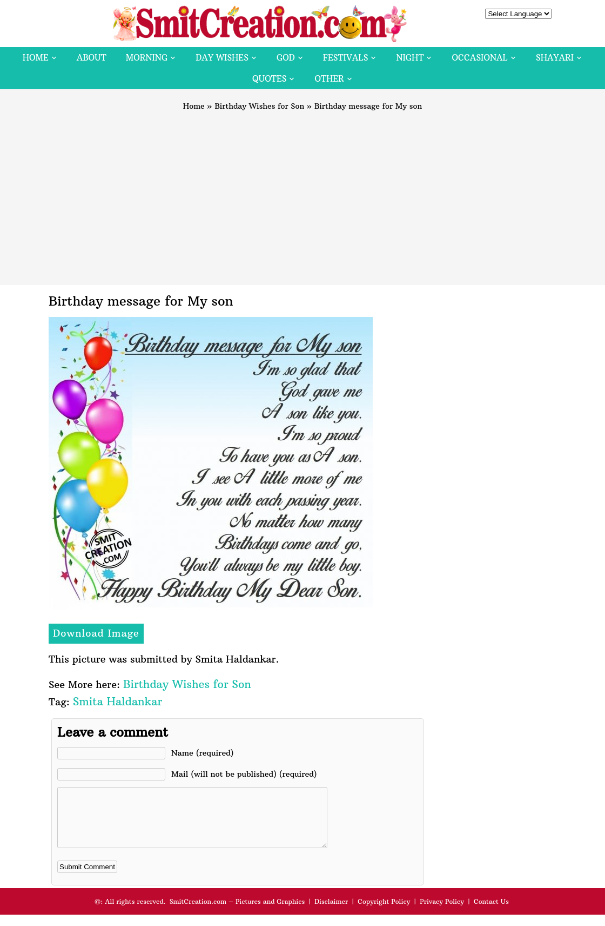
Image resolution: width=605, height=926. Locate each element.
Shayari (555, 57)
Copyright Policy (384, 913)
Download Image (96, 633)
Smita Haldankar (117, 701)
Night (410, 57)
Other (329, 79)
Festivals (345, 57)
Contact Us (491, 913)
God (286, 57)
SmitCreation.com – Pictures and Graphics (237, 913)
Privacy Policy (442, 913)
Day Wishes (222, 57)
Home (36, 57)
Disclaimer (331, 913)
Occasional (480, 57)
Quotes (269, 79)
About (91, 57)
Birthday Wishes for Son (259, 106)
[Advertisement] (302, 193)
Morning (147, 57)
